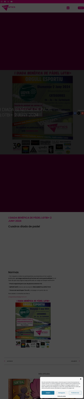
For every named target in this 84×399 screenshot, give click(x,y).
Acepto (48, 393)
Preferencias (75, 393)
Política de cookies (62, 396)
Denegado (61, 393)
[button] (81, 379)
